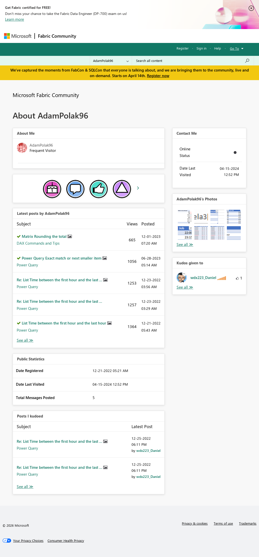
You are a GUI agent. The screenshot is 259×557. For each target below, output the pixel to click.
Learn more (14, 19)
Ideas (131, 36)
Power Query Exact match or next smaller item (62, 258)
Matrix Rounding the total (45, 236)
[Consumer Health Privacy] (66, 540)
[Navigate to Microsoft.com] (17, 36)
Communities (153, 36)
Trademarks (247, 523)
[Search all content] (193, 60)
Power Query (27, 264)
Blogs (176, 36)
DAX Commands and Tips (38, 243)
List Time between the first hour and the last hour (64, 323)
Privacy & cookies (195, 523)
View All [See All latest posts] (25, 340)
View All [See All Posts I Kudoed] (25, 487)
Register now (158, 75)
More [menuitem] (193, 36)
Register (183, 48)
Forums (87, 36)
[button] (185, 217)
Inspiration (110, 36)
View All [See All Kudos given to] (185, 287)
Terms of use (223, 523)
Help (217, 48)
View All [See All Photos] (185, 244)
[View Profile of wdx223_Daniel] (148, 450)
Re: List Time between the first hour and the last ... (60, 279)
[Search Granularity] (111, 60)
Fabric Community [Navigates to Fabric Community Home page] (57, 36)
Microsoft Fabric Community (46, 94)
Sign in (201, 48)
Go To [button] (234, 48)
